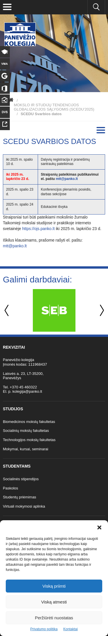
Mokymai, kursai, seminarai (25, 449)
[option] (54, 310)
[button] (99, 527)
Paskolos (10, 488)
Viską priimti (54, 586)
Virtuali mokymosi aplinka (24, 506)
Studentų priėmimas (19, 497)
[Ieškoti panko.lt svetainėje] (96, 7)
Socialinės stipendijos (21, 479)
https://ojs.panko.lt (38, 228)
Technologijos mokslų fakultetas (29, 440)
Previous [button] (7, 310)
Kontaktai (70, 629)
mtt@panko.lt (67, 179)
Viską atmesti (54, 601)
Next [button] (101, 310)
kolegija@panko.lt (27, 391)
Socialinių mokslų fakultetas (26, 430)
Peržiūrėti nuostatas (54, 617)
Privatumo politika (44, 629)
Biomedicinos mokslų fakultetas (29, 421)
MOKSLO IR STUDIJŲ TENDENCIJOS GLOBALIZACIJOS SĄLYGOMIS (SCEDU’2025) (54, 107)
